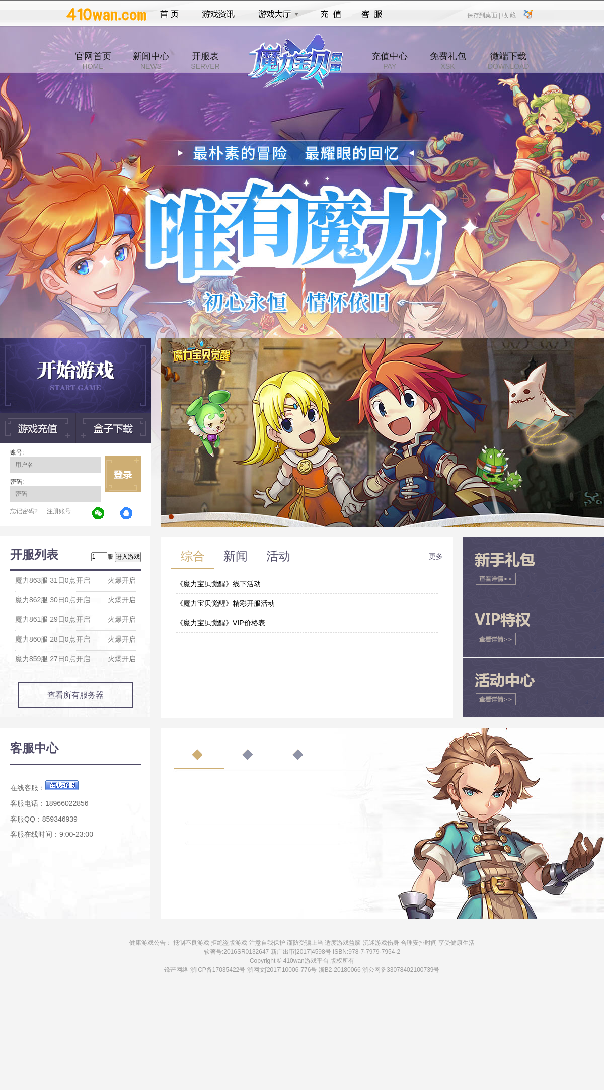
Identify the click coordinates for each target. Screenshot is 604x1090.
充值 (330, 14)
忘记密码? (24, 511)
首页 (169, 14)
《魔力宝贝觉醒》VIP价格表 (220, 623)
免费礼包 (448, 60)
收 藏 (508, 14)
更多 (436, 556)
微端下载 (508, 60)
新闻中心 (151, 60)
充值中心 (389, 60)
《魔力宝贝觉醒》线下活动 (218, 584)
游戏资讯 (218, 14)
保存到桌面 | (484, 14)
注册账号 (59, 511)
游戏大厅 (275, 14)
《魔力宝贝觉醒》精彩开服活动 (225, 603)
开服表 (205, 60)
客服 (372, 14)
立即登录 (123, 474)
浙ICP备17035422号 (217, 969)
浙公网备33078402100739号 (400, 969)
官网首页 (93, 60)
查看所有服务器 (75, 695)
